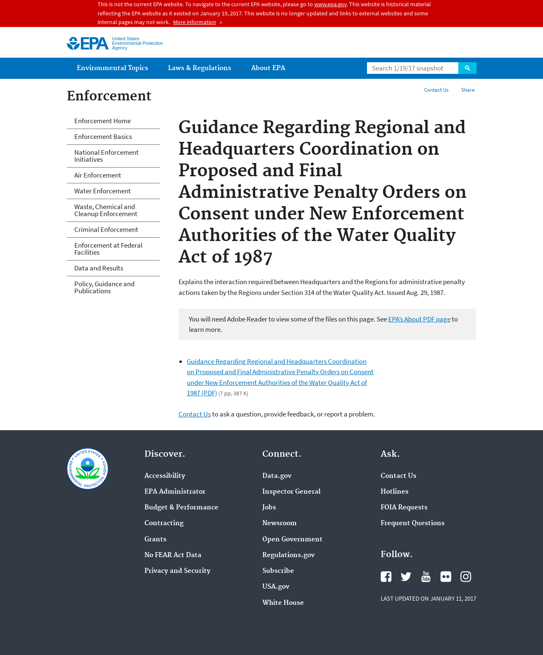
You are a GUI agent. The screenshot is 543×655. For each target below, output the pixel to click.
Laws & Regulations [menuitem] (199, 68)
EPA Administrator (174, 492)
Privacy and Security (177, 571)
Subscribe (278, 571)
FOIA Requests (404, 507)
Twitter (406, 576)
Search (467, 68)
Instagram (465, 576)
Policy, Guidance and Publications (104, 287)
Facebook (386, 576)
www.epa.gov (330, 4)
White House (283, 603)
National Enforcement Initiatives (106, 156)
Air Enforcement (97, 175)
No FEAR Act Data (172, 555)
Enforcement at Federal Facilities (108, 249)
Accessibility (164, 476)
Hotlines (394, 492)
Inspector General (291, 492)
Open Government (292, 539)
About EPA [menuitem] (268, 68)
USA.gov (275, 587)
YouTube (426, 576)
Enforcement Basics (103, 136)
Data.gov (276, 476)
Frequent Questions (413, 523)
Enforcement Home (102, 120)
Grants (155, 539)
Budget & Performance (181, 507)
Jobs (269, 507)
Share (468, 89)
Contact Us (436, 89)
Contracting (163, 523)
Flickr (445, 576)
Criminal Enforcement (106, 229)
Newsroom (279, 523)
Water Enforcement (102, 190)
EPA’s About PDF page (419, 319)
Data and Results (98, 268)
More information (194, 22)
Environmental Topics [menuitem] (112, 68)
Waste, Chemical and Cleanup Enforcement (105, 210)
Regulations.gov (288, 555)
